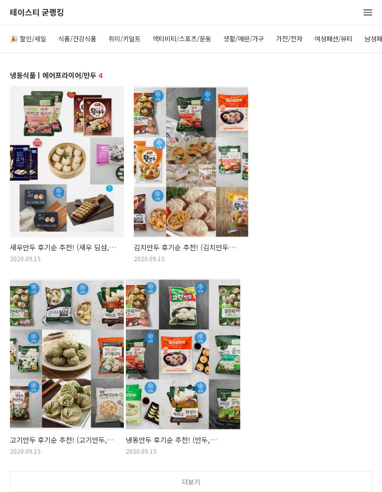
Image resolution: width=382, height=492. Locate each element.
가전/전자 (289, 38)
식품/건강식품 (77, 38)
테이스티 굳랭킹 (37, 12)
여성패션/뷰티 (333, 38)
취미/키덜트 (124, 38)
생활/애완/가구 (243, 38)
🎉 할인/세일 (28, 38)
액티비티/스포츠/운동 (182, 38)
